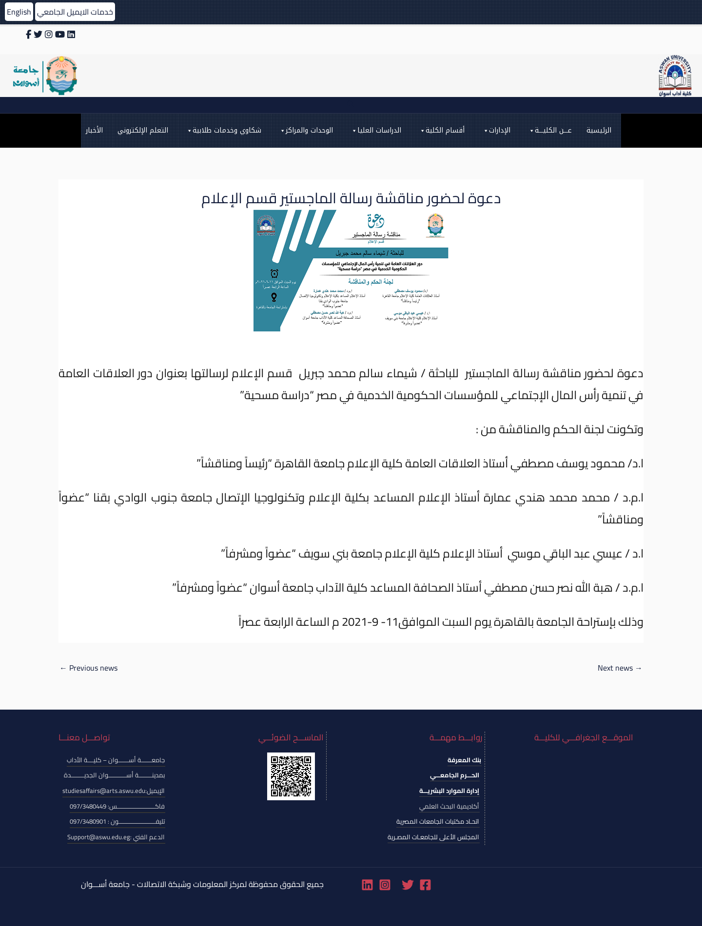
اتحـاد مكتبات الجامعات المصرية (437, 821)
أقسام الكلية (442, 131)
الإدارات (496, 131)
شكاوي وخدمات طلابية (223, 131)
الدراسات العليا (376, 131)
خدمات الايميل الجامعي (75, 11)
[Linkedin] (367, 885)
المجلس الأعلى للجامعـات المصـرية (433, 837)
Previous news (88, 667)
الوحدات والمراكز (306, 131)
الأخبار (94, 130)
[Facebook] (425, 885)
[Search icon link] (351, 105)
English (19, 11)
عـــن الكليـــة (550, 131)
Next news (620, 667)
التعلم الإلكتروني (142, 130)
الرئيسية (598, 130)
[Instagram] (385, 885)
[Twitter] (408, 885)
